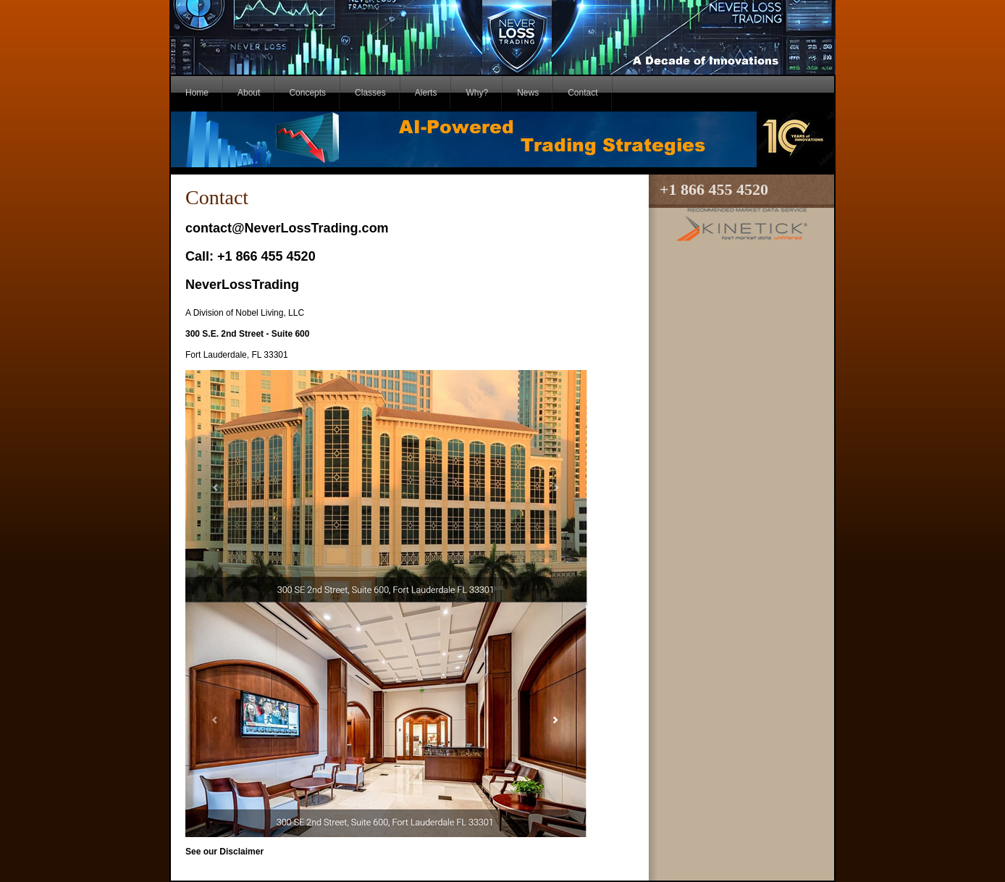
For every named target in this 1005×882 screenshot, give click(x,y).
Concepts (307, 93)
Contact (582, 93)
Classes (370, 93)
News (528, 93)
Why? (477, 93)
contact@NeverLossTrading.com (287, 228)
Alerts (426, 93)
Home (197, 93)
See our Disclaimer (224, 852)
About (248, 93)
